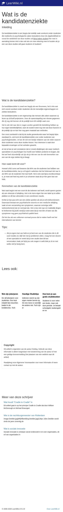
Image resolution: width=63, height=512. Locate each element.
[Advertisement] (31, 71)
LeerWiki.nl (12, 3)
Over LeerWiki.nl (53, 509)
